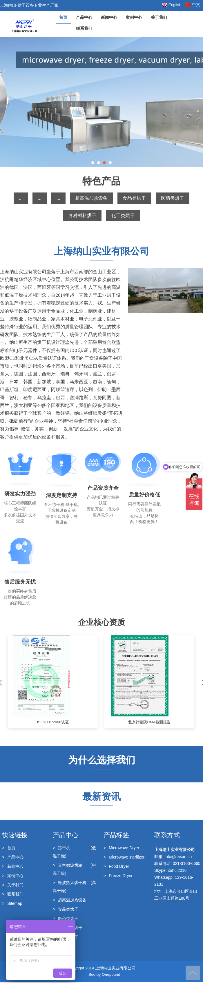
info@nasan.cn (178, 857)
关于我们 (159, 17)
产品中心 (84, 17)
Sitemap (12, 904)
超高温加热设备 (91, 198)
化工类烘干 (123, 215)
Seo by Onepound (104, 975)
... (21, 198)
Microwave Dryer (121, 849)
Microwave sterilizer (124, 858)
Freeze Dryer (118, 876)
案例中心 (134, 17)
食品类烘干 (134, 198)
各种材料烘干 (82, 215)
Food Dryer (116, 867)
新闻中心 (109, 17)
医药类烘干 (172, 198)
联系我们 (84, 28)
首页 (63, 17)
